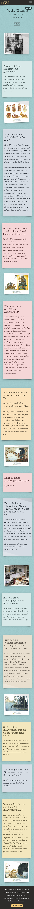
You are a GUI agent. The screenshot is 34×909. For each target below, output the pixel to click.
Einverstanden (17, 906)
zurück (28, 8)
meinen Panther (11, 740)
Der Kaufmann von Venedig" (14, 752)
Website (17, 24)
